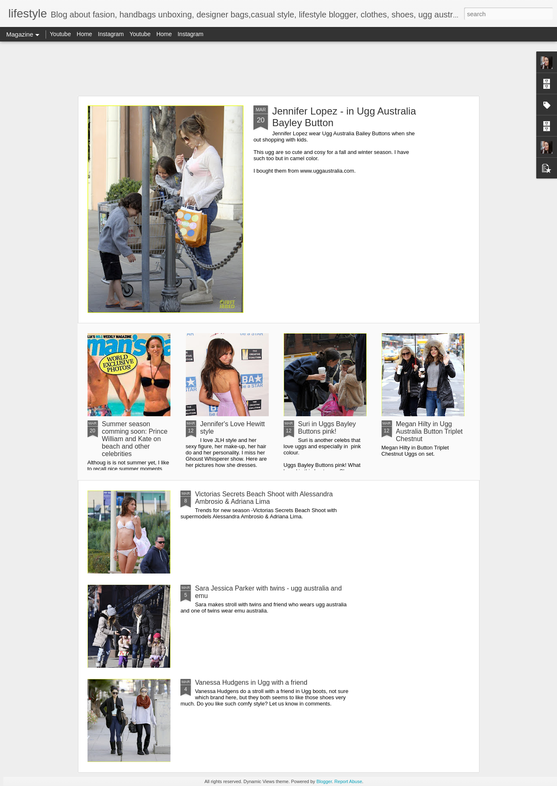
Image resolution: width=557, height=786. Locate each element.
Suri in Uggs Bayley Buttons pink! (327, 427)
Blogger (324, 781)
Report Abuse (348, 781)
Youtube (60, 34)
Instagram (111, 34)
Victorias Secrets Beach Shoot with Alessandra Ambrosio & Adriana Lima (264, 498)
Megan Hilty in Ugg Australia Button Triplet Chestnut (429, 431)
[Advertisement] (279, 68)
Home (84, 34)
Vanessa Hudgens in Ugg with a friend (251, 682)
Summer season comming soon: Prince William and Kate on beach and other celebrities (135, 438)
